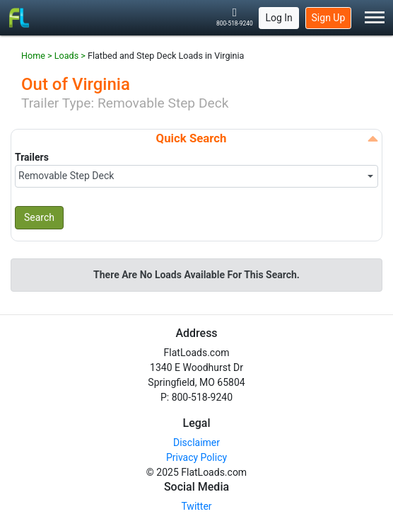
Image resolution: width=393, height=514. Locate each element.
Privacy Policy (196, 457)
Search (39, 217)
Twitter (196, 506)
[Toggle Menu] (374, 18)
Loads (66, 55)
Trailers (32, 157)
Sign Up (329, 17)
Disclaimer (196, 442)
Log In (278, 17)
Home (33, 55)
